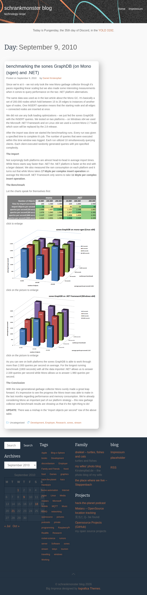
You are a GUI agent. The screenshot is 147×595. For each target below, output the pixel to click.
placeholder (118, 457)
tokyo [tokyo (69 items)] (54, 549)
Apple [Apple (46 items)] (44, 453)
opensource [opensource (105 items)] (47, 517)
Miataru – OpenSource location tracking (89, 510)
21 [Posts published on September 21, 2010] (13, 511)
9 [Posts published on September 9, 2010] (24, 497)
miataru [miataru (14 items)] (45, 501)
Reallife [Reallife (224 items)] (45, 533)
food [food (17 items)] (43, 474)
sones (70, 422)
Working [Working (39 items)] (45, 559)
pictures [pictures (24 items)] (60, 517)
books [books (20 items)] (44, 458)
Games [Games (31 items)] (53, 474)
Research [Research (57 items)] (57, 533)
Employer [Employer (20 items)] (63, 463)
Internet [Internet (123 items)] (65, 490)
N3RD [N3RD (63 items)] (44, 511)
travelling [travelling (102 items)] (45, 554)
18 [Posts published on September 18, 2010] (36, 504)
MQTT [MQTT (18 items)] (55, 506)
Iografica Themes (89, 588)
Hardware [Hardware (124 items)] (46, 485)
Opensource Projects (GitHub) (88, 524)
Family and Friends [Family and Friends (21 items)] (50, 469)
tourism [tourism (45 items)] (64, 549)
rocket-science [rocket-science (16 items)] (48, 538)
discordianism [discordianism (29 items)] (47, 463)
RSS (113, 467)
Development (37, 422)
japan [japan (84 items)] (44, 495)
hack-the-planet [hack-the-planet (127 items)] (48, 479)
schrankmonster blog (28, 8)
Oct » (16, 526)
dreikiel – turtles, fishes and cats (89, 454)
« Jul (7, 526)
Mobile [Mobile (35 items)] (44, 506)
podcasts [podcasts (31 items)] (45, 522)
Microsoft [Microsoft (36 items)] (57, 501)
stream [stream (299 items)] (44, 549)
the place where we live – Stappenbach (91, 482)
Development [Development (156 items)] (57, 458)
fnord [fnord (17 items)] (66, 469)
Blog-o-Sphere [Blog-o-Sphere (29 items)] (58, 453)
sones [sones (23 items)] (67, 543)
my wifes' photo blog (88, 466)
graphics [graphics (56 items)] (65, 474)
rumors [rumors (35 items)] (62, 538)
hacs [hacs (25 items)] (62, 479)
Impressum (136, 8)
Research (61, 422)
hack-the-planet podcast (90, 503)
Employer (50, 422)
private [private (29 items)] (57, 522)
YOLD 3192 (105, 30)
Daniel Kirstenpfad (52, 78)
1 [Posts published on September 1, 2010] (18, 490)
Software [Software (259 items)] (55, 543)
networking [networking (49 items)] (56, 511)
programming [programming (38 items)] (47, 527)
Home (121, 8)
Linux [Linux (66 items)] (53, 495)
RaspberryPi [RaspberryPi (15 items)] (64, 527)
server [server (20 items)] (44, 543)
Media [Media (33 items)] (63, 495)
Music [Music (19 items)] (64, 506)
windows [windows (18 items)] (58, 554)
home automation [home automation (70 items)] (49, 490)
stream (77, 422)
